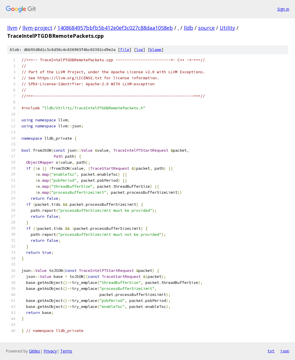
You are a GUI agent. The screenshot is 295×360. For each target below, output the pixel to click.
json (284, 350)
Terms (66, 351)
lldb (188, 27)
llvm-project (37, 27)
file (124, 49)
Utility (227, 27)
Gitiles (34, 351)
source (206, 27)
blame (155, 49)
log (139, 49)
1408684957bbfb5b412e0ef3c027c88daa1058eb (115, 27)
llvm (12, 27)
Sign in (283, 9)
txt (270, 350)
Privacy (50, 351)
